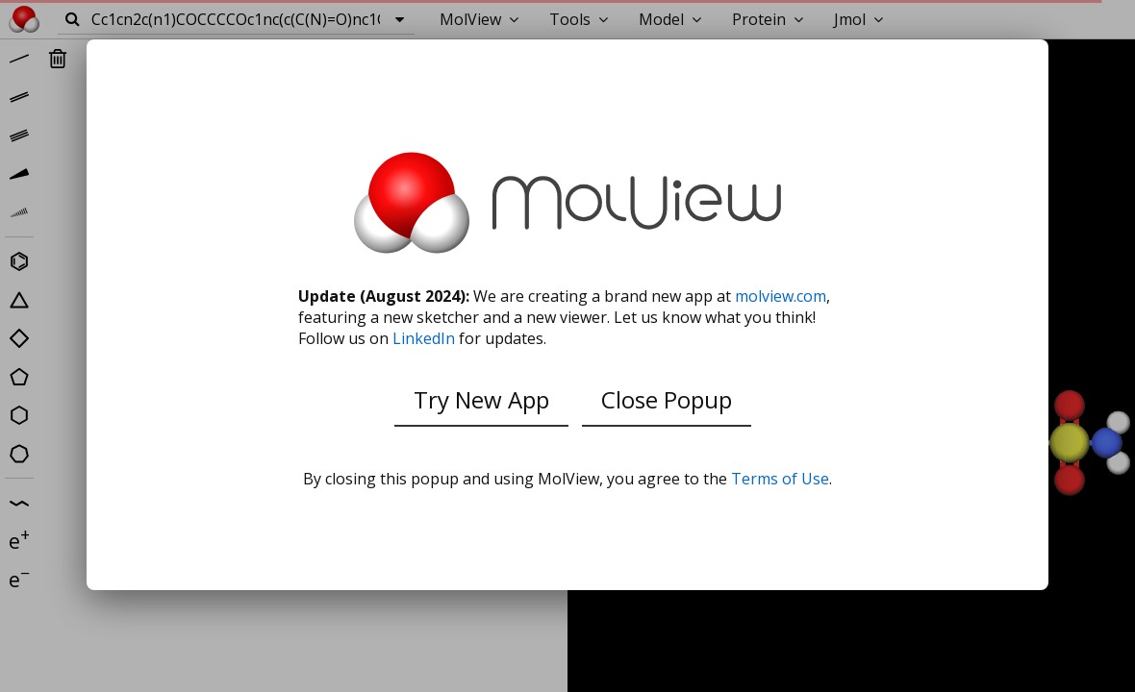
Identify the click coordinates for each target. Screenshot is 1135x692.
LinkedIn (423, 338)
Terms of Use (780, 478)
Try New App (481, 399)
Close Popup (666, 399)
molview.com (780, 296)
